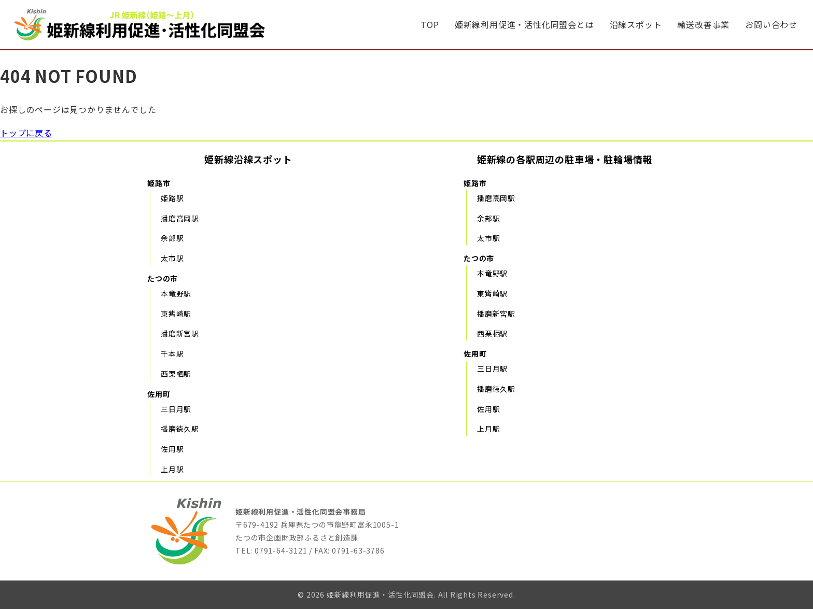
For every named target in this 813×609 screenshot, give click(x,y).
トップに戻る (26, 132)
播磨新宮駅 (180, 333)
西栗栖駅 (176, 374)
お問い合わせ (771, 24)
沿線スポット (636, 24)
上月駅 (172, 469)
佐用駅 (172, 449)
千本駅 (172, 353)
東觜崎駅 (176, 313)
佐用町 (158, 394)
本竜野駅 (176, 293)
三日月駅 (176, 409)
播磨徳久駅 (180, 428)
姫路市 (158, 183)
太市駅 (172, 258)
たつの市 (162, 278)
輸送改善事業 (703, 24)
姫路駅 (172, 198)
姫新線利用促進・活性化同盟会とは (524, 24)
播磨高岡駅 (180, 218)
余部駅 (172, 238)
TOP (429, 24)
